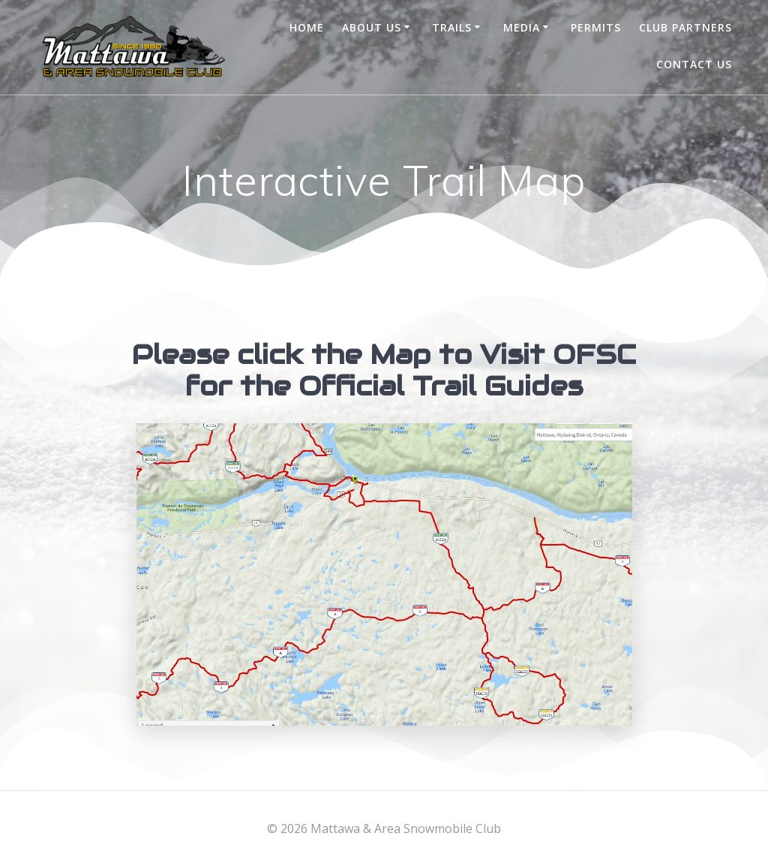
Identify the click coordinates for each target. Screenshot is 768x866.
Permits (596, 27)
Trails (452, 27)
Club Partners (685, 27)
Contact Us (694, 64)
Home (307, 27)
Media (521, 27)
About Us (371, 27)
